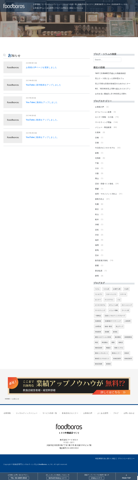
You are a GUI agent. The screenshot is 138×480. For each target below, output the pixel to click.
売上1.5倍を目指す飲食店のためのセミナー (113, 84)
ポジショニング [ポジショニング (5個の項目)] (127, 310)
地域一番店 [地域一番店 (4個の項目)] (108, 331)
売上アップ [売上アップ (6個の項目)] (119, 331)
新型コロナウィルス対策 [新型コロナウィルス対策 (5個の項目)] (103, 342)
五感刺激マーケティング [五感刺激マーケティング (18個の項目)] (113, 326)
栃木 (97, 223)
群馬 (97, 254)
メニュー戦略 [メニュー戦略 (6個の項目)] (113, 315)
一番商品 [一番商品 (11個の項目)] (98, 320)
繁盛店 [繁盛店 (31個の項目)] (108, 353)
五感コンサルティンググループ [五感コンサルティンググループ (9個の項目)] (115, 320)
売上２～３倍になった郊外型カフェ (109, 79)
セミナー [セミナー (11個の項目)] (98, 305)
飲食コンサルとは (76, 8)
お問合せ (64, 8)
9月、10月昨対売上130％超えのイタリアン (113, 89)
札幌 (97, 207)
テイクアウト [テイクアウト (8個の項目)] (109, 305)
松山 (97, 218)
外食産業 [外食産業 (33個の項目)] (98, 337)
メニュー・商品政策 (103, 129)
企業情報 (36, 4)
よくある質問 (48, 8)
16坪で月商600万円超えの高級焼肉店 (110, 73)
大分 (97, 171)
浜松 (97, 233)
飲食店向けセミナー (86, 4)
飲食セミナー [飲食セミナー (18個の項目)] (116, 358)
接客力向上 (99, 202)
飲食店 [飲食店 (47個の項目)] (127, 358)
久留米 (98, 134)
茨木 (97, 260)
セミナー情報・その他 (104, 118)
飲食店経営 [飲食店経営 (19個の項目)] (128, 363)
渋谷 (97, 239)
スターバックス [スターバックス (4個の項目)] (111, 299)
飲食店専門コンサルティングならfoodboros (30, 468)
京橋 (97, 139)
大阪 (97, 176)
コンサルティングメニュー (52, 4)
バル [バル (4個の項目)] (118, 305)
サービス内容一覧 (70, 4)
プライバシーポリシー (126, 463)
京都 (97, 144)
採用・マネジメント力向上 (106, 197)
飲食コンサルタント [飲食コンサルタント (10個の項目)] (101, 358)
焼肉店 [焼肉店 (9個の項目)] (121, 347)
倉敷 (97, 155)
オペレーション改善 (103, 113)
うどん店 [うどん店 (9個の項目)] (106, 294)
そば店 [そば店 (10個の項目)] (126, 294)
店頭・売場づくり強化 (104, 186)
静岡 (97, 281)
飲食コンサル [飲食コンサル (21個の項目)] (119, 353)
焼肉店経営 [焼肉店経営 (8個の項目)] (98, 353)
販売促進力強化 (101, 265)
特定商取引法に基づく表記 (105, 463)
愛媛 (97, 191)
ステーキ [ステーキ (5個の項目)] (123, 299)
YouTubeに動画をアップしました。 (42, 120)
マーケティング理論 (103, 123)
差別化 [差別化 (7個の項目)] (115, 337)
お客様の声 (37, 8)
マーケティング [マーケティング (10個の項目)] (100, 315)
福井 (97, 244)
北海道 (98, 160)
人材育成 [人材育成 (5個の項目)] (98, 331)
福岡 (97, 249)
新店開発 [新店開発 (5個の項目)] (118, 342)
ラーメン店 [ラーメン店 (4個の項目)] (125, 315)
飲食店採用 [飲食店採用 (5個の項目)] (117, 363)
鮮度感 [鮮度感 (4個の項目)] (108, 369)
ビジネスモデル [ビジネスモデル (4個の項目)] (100, 310)
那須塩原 (99, 275)
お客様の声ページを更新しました (41, 67)
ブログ (57, 8)
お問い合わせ (126, 418)
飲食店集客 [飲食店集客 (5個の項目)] (98, 369)
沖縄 (97, 228)
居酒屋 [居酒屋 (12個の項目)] (107, 337)
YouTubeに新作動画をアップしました (43, 85)
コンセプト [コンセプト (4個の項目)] (98, 299)
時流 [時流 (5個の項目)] (96, 347)
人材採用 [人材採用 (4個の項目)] (127, 326)
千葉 (97, 165)
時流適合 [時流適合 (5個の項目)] (105, 347)
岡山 (97, 181)
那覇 (97, 270)
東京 (97, 212)
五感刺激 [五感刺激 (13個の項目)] (98, 326)
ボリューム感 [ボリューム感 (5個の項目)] (113, 310)
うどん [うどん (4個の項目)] (97, 294)
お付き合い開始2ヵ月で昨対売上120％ (111, 94)
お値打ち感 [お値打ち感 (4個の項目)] (116, 294)
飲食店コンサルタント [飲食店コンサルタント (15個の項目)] (102, 363)
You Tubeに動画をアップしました (42, 102)
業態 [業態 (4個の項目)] (113, 347)
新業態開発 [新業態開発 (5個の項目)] (128, 342)
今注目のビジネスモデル (105, 149)
